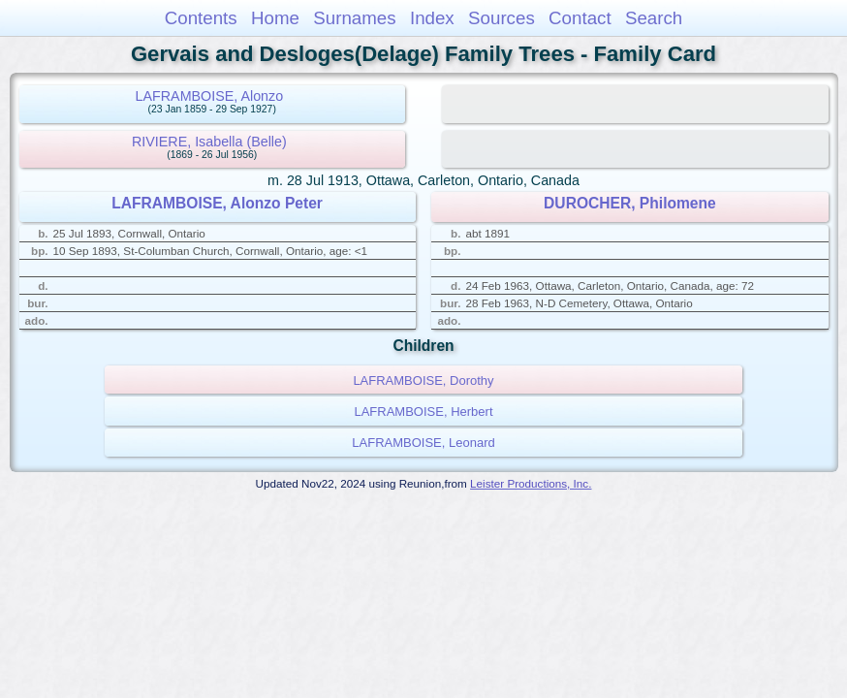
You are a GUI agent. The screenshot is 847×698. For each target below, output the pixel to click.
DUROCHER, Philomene (630, 203)
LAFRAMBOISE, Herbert (423, 411)
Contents (201, 18)
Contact (580, 18)
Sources (501, 18)
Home (275, 18)
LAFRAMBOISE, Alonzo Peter (217, 203)
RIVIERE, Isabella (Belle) (209, 141)
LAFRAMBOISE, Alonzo (210, 96)
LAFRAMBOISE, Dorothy (423, 380)
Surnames (354, 18)
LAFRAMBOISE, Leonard (423, 442)
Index (432, 18)
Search (653, 18)
